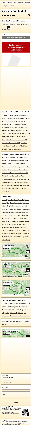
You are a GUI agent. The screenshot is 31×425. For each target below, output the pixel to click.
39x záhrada (13, 313)
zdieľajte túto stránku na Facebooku (11, 409)
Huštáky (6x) (12, 209)
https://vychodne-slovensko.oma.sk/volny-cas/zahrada (13, 107)
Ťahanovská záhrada (12, 121)
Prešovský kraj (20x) (8, 200)
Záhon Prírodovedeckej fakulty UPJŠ (16, 140)
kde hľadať (5, 387)
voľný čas (5, 6)
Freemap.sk (21, 105)
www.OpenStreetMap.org (21, 421)
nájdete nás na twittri (8, 377)
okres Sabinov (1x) (18, 236)
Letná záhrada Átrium (18, 176)
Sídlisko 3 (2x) (14, 221)
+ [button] (3, 69)
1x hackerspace (25, 316)
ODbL (20, 423)
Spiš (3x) (4, 215)
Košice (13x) (21, 203)
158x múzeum (23, 307)
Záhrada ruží (10, 182)
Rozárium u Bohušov (8, 173)
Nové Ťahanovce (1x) (23, 230)
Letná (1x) (5, 233)
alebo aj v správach (7, 382)
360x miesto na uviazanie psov (17, 303)
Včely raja (18, 188)
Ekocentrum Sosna (11, 127)
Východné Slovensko (24, 2)
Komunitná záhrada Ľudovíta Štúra (17, 130)
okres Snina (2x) (18, 218)
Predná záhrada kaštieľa (14, 149)
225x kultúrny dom (12, 307)
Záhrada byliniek (6, 179)
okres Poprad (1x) (7, 236)
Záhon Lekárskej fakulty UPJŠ (10, 133)
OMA (7, 2)
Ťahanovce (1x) (12, 233)
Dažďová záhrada (13, 170)
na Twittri (17, 409)
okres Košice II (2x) (7, 218)
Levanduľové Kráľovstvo (9, 157)
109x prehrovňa (6, 310)
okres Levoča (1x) (23, 233)
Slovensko (13, 2)
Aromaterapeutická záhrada (14, 185)
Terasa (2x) (15, 224)
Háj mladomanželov (19, 163)
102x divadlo (15, 310)
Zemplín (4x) (24, 212)
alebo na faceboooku (8, 380)
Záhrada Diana (23, 170)
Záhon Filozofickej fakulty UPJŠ (11, 143)
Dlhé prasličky (10, 188)
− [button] (3, 72)
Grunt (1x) (11, 227)
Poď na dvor (10, 124)
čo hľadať (4, 395)
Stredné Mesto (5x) (14, 212)
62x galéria (23, 310)
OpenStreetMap (13, 105)
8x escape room (15, 316)
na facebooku (13, 408)
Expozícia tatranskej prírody (10, 115)
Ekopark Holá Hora (11, 118)
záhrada (12, 6)
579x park (4, 303)
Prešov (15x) (13, 203)
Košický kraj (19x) (19, 200)
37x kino (20, 313)
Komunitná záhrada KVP (13, 146)
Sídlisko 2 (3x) (12, 215)
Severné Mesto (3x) (22, 215)
